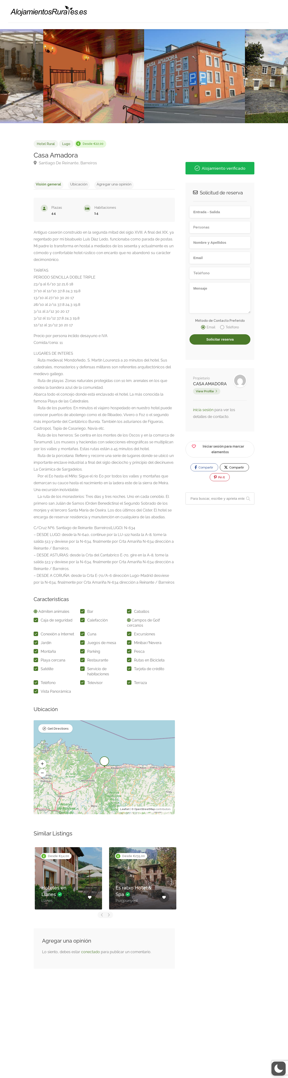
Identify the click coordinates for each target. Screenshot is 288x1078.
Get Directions (57, 730)
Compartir (204, 467)
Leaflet (125, 810)
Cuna (91, 635)
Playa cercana (53, 661)
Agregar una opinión (102, 184)
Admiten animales (53, 613)
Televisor (95, 684)
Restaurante (97, 661)
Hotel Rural (46, 144)
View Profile (205, 391)
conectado (90, 953)
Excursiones (144, 635)
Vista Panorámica (56, 693)
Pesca (139, 653)
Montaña (48, 653)
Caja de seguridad (56, 621)
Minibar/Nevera (148, 644)
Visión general (46, 184)
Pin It (219, 477)
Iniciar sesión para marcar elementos (218, 448)
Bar (90, 613)
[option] (194, 76)
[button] (42, 765)
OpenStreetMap (144, 810)
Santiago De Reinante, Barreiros (65, 163)
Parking (93, 653)
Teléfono (48, 684)
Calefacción (97, 621)
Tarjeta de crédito (149, 670)
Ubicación (71, 184)
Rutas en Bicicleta (149, 661)
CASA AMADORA (210, 383)
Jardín (46, 644)
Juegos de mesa (101, 644)
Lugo (66, 144)
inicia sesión (203, 410)
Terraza (140, 684)
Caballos (141, 613)
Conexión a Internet (57, 635)
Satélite (47, 670)
